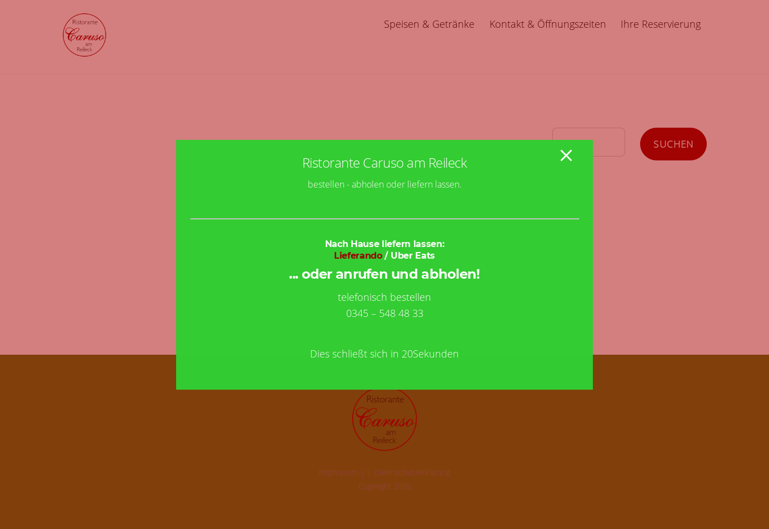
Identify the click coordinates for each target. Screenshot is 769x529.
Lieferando (358, 255)
